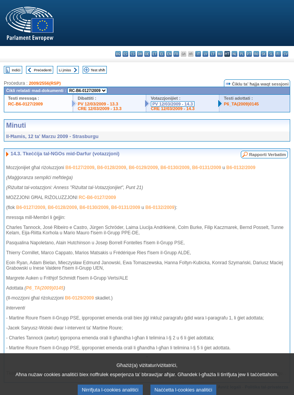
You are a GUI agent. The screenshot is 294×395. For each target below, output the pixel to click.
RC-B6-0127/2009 (25, 104)
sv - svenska (285, 54)
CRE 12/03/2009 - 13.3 (99, 108)
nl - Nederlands (234, 54)
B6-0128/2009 (111, 167)
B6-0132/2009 (240, 167)
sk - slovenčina (263, 54)
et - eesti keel (154, 54)
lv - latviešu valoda (205, 54)
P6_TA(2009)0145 (241, 104)
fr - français (176, 54)
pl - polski (242, 54)
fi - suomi (278, 54)
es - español (125, 54)
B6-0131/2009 (206, 167)
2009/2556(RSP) (44, 83)
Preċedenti (42, 70)
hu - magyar (220, 54)
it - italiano (198, 54)
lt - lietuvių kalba (213, 54)
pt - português (249, 54)
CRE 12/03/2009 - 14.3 (172, 108)
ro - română (256, 54)
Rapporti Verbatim (267, 154)
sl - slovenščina (271, 54)
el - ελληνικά (162, 54)
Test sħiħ (98, 70)
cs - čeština (133, 54)
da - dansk (140, 54)
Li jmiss (65, 70)
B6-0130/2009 (174, 167)
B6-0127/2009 (80, 167)
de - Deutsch (147, 54)
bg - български (118, 54)
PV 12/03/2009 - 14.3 (172, 104)
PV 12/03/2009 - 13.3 (98, 104)
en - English (169, 54)
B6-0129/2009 (143, 167)
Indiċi (16, 70)
